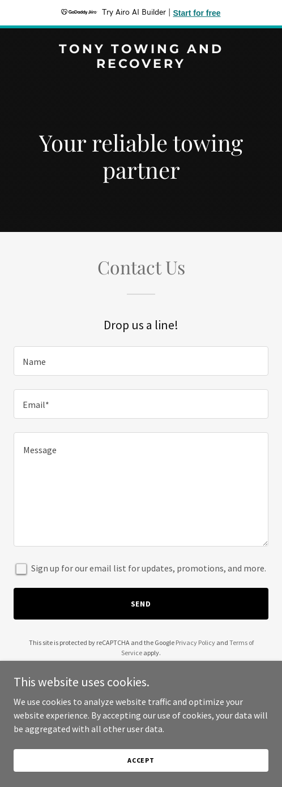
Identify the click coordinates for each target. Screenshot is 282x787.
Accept (141, 760)
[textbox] (141, 361)
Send (141, 604)
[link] (141, 64)
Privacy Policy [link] (195, 642)
